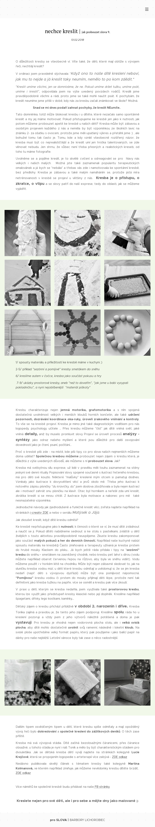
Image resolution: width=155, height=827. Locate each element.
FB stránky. (102, 786)
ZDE (39, 512)
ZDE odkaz (119, 757)
